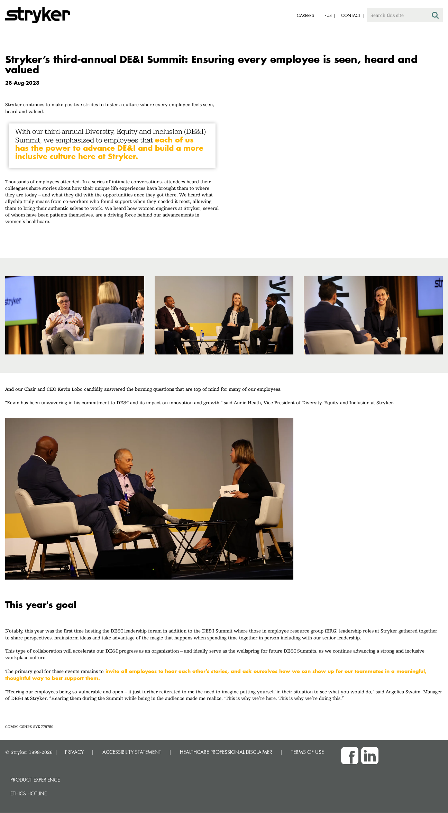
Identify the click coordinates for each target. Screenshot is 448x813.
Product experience (35, 779)
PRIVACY (74, 752)
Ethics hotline (28, 793)
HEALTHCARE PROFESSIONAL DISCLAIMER (226, 752)
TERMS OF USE (307, 752)
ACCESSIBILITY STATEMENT (131, 752)
